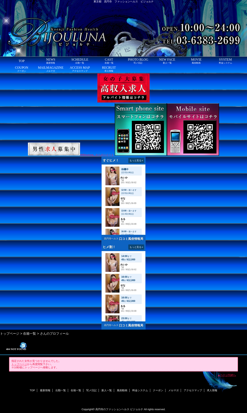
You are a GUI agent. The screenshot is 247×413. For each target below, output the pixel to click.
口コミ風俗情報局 (131, 238)
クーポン (158, 390)
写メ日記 (91, 390)
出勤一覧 (60, 390)
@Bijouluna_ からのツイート (97, 154)
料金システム (140, 390)
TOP (21, 61)
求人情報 (212, 390)
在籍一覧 (29, 333)
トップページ (9, 333)
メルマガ (173, 390)
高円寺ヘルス (111, 238)
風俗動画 (122, 390)
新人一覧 (106, 390)
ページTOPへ (228, 375)
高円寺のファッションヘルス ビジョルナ (119, 409)
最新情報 (45, 390)
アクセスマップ (193, 390)
